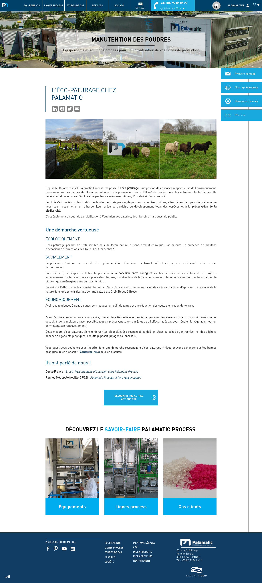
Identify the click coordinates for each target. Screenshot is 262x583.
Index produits (142, 551)
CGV (135, 547)
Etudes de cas (75, 5)
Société (119, 5)
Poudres (240, 115)
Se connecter (235, 5)
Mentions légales (144, 542)
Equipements (32, 5)
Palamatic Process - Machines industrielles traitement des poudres (6, 4)
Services (97, 5)
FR (254, 4)
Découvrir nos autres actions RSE (128, 397)
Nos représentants (246, 87)
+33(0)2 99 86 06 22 (192, 560)
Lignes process (53, 5)
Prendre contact (245, 73)
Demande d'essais (246, 101)
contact (140, 7)
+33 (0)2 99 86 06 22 (174, 3)
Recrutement (141, 560)
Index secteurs (142, 556)
